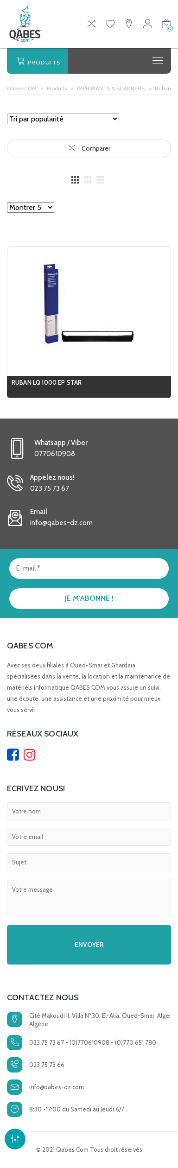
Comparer (89, 148)
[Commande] (63, 119)
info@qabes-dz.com (56, 1087)
